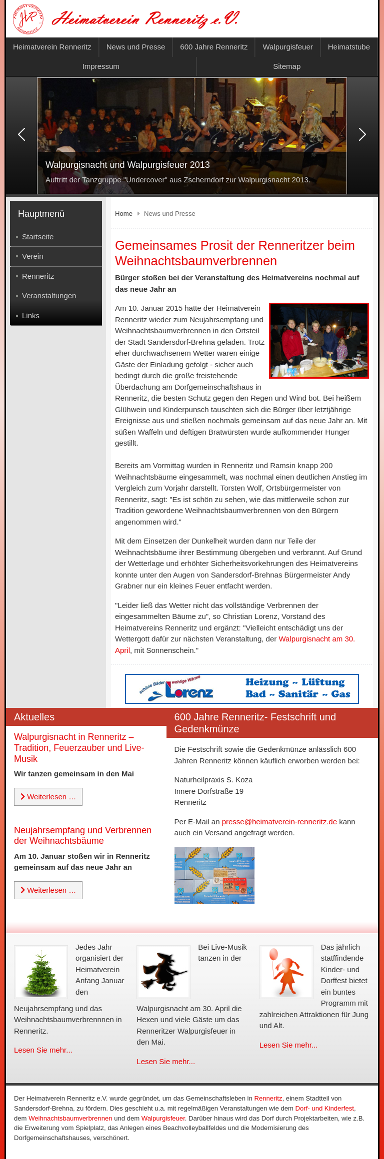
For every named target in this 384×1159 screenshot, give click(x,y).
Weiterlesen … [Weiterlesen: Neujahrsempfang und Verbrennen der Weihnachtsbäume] (48, 890)
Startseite (38, 236)
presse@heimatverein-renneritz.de (279, 821)
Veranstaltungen (49, 295)
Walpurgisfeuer (287, 46)
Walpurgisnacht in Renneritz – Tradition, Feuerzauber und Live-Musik (79, 747)
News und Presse (136, 46)
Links (31, 315)
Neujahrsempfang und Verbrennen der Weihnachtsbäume (83, 835)
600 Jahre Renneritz (214, 46)
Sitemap (286, 66)
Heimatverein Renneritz (52, 46)
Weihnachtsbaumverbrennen (70, 1118)
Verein (33, 256)
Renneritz (38, 276)
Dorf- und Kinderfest (325, 1108)
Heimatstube (349, 46)
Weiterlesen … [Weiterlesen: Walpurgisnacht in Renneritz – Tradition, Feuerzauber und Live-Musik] (48, 796)
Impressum (101, 66)
